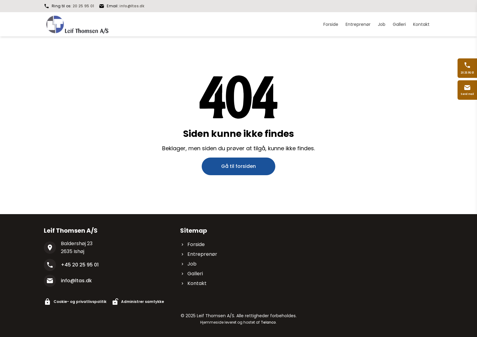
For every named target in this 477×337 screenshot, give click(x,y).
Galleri (191, 273)
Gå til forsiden (238, 166)
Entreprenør (198, 254)
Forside (192, 244)
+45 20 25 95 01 (80, 264)
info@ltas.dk (132, 6)
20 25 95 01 (83, 6)
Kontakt (193, 283)
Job (188, 263)
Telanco (268, 322)
